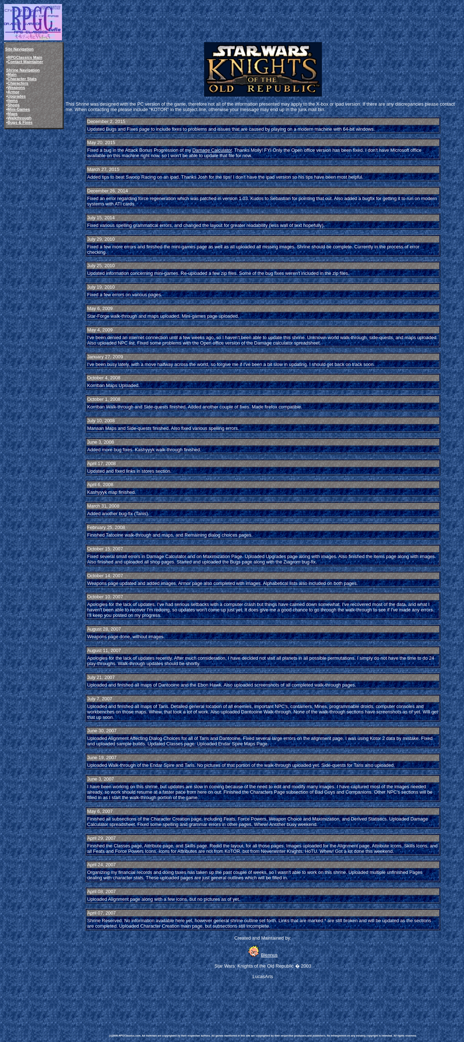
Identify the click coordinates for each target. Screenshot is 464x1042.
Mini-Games (19, 109)
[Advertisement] (241, 1001)
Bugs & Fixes (20, 122)
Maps (13, 113)
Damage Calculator (212, 150)
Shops (14, 105)
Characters (18, 83)
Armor (14, 92)
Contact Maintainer (25, 62)
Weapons (16, 87)
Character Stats (22, 79)
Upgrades (17, 96)
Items (13, 100)
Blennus (269, 955)
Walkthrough (20, 118)
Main (12, 74)
